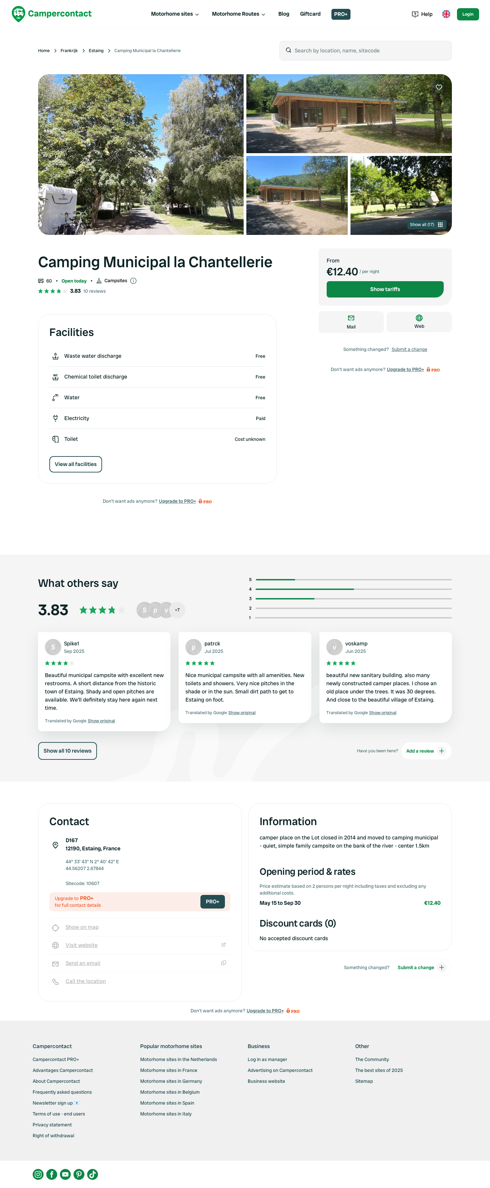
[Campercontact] (52, 14)
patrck (212, 643)
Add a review (426, 751)
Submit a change (409, 349)
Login (468, 14)
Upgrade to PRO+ (177, 501)
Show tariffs (385, 289)
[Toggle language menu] (446, 14)
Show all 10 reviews (68, 750)
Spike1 (71, 643)
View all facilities (76, 464)
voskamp (356, 643)
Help (422, 14)
